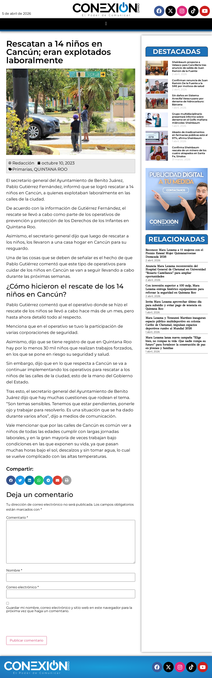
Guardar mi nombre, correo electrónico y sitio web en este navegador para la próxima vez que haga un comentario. (69, 609)
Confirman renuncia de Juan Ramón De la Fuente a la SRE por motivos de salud (190, 83)
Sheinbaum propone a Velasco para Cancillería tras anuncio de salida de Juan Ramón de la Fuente (189, 66)
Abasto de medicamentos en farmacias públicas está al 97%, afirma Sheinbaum (189, 135)
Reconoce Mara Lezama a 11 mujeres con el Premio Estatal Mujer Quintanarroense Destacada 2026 (174, 253)
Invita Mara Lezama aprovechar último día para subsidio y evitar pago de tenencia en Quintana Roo (173, 305)
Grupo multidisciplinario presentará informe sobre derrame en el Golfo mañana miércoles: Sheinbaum (189, 118)
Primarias (22, 169)
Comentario (17, 517)
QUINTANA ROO (50, 169)
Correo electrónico (22, 587)
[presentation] (37, 626)
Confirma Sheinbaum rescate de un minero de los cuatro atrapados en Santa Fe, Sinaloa (189, 152)
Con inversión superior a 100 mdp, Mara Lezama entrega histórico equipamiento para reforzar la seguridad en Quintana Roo (175, 289)
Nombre (14, 570)
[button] (106, 23)
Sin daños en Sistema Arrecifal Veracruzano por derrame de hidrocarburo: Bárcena (188, 100)
